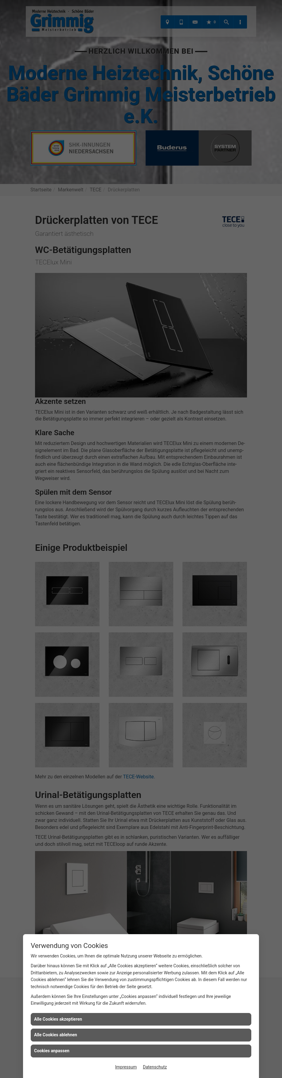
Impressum (126, 1067)
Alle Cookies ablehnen (55, 1034)
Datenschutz (155, 1067)
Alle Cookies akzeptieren (58, 1019)
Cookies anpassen (51, 1050)
